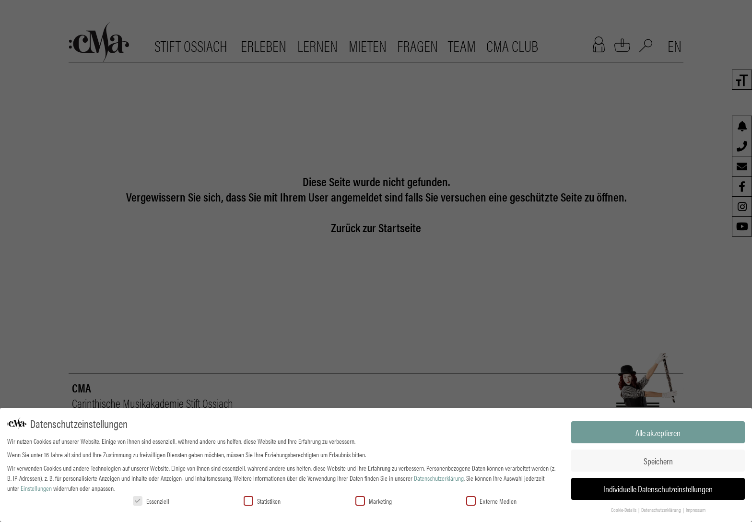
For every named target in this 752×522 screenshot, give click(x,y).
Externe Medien (491, 500)
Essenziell (151, 500)
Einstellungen (36, 487)
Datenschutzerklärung (439, 477)
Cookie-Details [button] (624, 509)
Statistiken (262, 500)
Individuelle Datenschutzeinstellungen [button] (658, 489)
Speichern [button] (658, 460)
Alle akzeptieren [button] (658, 432)
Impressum (695, 509)
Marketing (373, 500)
